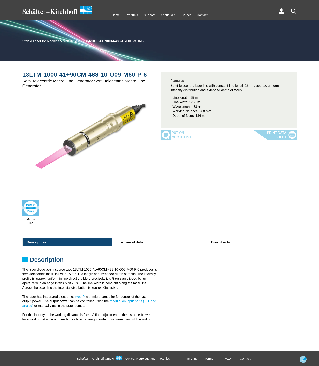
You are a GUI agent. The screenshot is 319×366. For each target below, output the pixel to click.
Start (25, 41)
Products (132, 15)
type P (80, 296)
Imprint (192, 358)
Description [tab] (36, 242)
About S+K (168, 15)
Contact (202, 15)
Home (115, 15)
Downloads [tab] (220, 242)
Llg (75, 41)
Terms (209, 358)
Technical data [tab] (131, 242)
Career (186, 15)
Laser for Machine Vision (51, 41)
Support (149, 15)
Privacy (227, 358)
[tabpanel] (159, 260)
